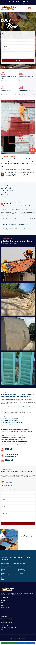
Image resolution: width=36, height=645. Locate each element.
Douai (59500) (3, 570)
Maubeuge (31, 406)
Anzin (22, 406)
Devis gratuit (27, 643)
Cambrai (27, 406)
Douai (24, 406)
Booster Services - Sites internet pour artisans (18, 638)
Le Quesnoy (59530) (21, 569)
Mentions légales (27, 636)
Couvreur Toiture (8, 77)
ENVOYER (18, 60)
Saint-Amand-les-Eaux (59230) (5, 574)
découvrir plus (6, 203)
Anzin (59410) (3, 569)
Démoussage (7, 91)
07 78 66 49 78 (16, 1)
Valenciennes (18, 406)
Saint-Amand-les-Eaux (5, 607)
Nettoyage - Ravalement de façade (7, 619)
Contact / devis (24, 1)
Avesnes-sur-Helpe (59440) (22, 570)
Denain (14, 406)
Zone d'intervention (4, 608)
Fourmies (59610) (20, 573)
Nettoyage (26, 91)
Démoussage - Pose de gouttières (7, 618)
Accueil (2, 67)
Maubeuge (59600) (3, 573)
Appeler (9, 643)
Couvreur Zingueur (26, 77)
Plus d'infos (4, 80)
